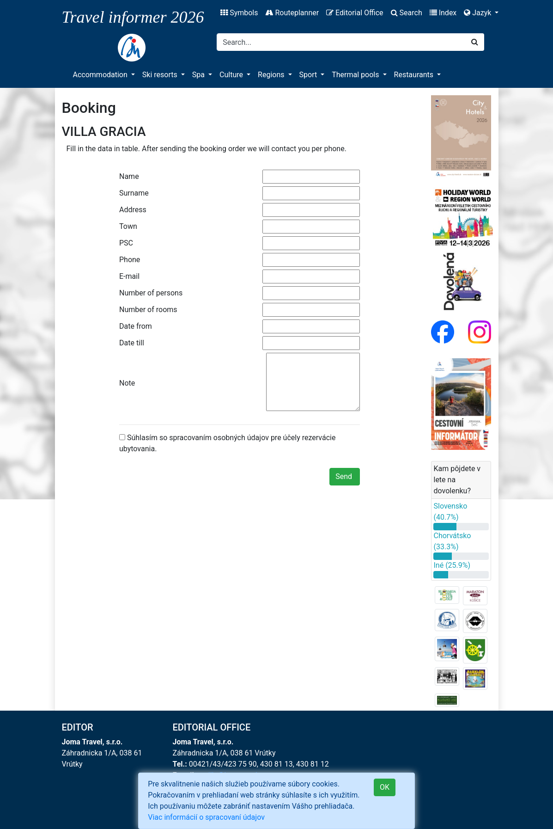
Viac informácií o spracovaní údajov (206, 817)
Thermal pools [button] (356, 74)
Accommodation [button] (101, 74)
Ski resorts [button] (160, 74)
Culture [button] (232, 74)
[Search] (341, 42)
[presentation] (189, 479)
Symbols (239, 12)
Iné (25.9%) (451, 565)
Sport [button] (309, 74)
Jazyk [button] (478, 12)
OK (384, 787)
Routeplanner (292, 12)
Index (443, 12)
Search (406, 12)
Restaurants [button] (414, 74)
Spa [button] (199, 74)
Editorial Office (354, 12)
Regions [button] (272, 74)
